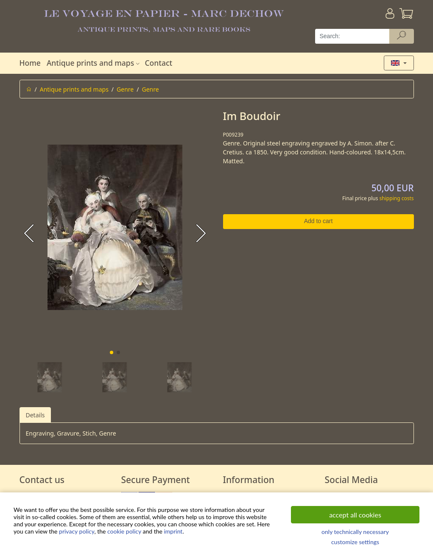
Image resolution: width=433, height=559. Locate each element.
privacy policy (76, 531)
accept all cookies (355, 515)
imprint (173, 531)
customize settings (355, 541)
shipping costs (397, 198)
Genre (125, 89)
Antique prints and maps (94, 63)
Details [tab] (35, 415)
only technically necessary (355, 531)
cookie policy (124, 531)
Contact (158, 63)
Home (30, 63)
